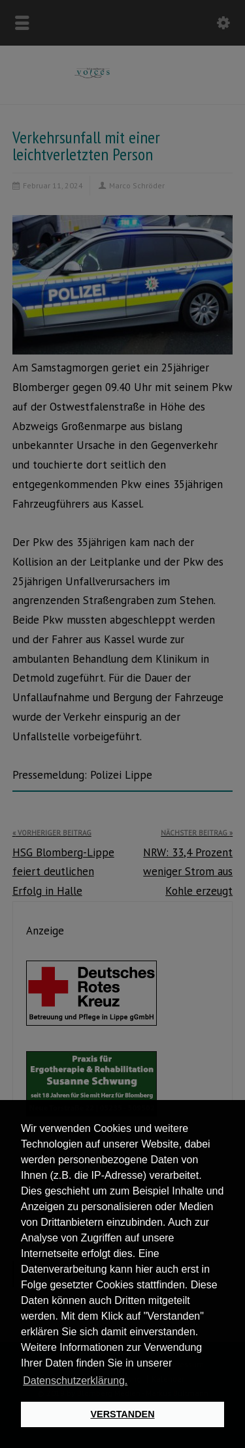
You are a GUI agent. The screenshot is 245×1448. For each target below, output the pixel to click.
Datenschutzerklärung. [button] (75, 1380)
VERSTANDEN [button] (122, 1414)
